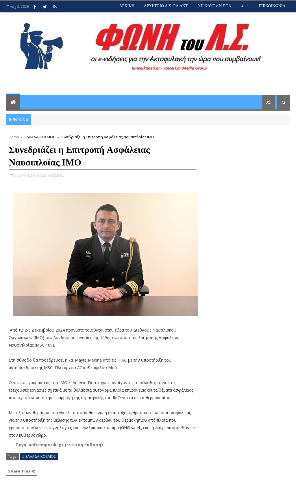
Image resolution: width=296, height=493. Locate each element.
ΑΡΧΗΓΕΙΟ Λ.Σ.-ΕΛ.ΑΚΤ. (166, 5)
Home (14, 136)
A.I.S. (245, 5)
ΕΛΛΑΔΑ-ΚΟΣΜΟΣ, (48, 175)
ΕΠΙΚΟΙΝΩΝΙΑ (272, 5)
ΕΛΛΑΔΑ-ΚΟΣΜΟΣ (40, 136)
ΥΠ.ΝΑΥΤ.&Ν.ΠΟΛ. (215, 5)
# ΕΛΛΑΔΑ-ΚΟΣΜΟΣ (39, 456)
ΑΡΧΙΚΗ (126, 5)
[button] (59, 444)
